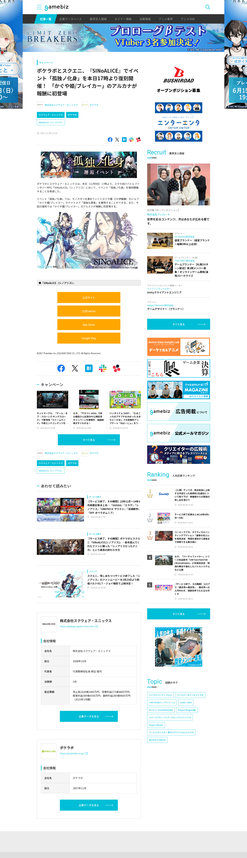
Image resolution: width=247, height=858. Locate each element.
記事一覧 (45, 19)
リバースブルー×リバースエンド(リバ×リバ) (170, 717)
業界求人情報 (98, 19)
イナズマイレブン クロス (160, 695)
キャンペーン (46, 62)
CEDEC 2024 (186, 702)
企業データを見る (89, 716)
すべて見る (89, 440)
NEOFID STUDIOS (157, 739)
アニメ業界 (166, 19)
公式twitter (89, 311)
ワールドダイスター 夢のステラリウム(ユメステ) (171, 732)
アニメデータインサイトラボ (190, 695)
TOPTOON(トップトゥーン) (162, 702)
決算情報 (145, 19)
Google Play (89, 338)
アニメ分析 (188, 19)
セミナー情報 (123, 19)
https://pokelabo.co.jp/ (74, 753)
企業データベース (70, 19)
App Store (89, 324)
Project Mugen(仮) (187, 709)
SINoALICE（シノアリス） (51, 122)
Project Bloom (156, 724)
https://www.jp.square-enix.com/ (79, 626)
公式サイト (89, 297)
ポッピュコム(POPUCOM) (161, 709)
